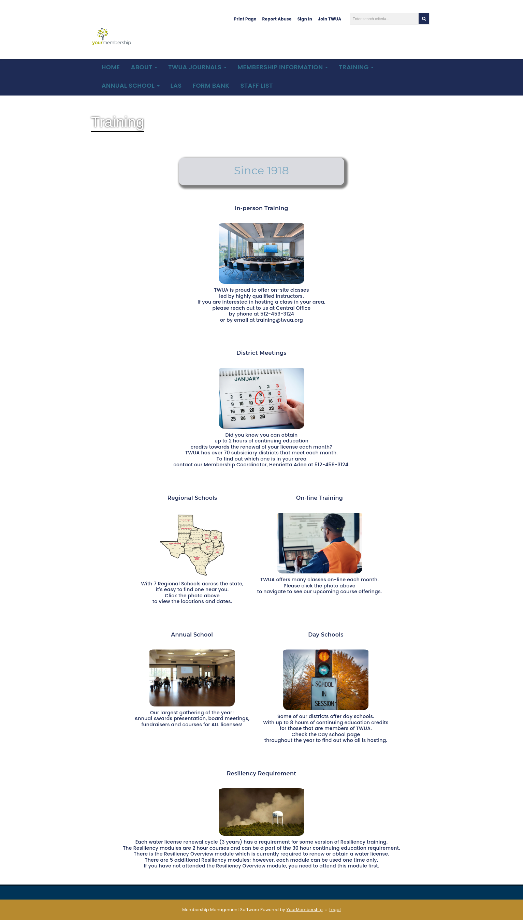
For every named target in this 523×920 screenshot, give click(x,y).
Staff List (257, 85)
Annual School (131, 85)
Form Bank (211, 85)
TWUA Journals (197, 67)
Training (356, 67)
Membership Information (282, 67)
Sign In (304, 19)
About (144, 67)
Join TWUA (329, 19)
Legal (334, 909)
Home (111, 67)
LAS (176, 85)
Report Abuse (276, 19)
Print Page (245, 19)
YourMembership (304, 909)
